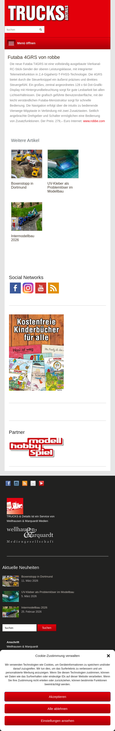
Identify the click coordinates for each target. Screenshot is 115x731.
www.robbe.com (94, 121)
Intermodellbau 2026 (34, 607)
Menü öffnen (26, 43)
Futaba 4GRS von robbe (34, 57)
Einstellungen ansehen (57, 720)
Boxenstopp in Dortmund (22, 185)
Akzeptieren (57, 697)
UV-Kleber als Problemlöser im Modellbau (60, 187)
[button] (108, 656)
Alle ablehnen (57, 709)
